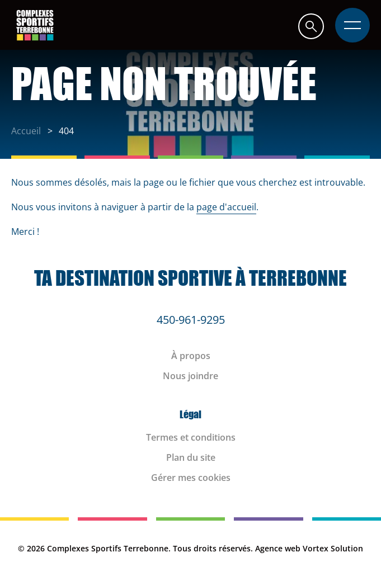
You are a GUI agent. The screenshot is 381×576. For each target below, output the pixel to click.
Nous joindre (190, 376)
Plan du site (190, 457)
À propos (190, 356)
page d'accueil (226, 207)
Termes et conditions (191, 437)
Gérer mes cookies (191, 477)
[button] (311, 26)
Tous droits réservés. (213, 548)
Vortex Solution (333, 548)
